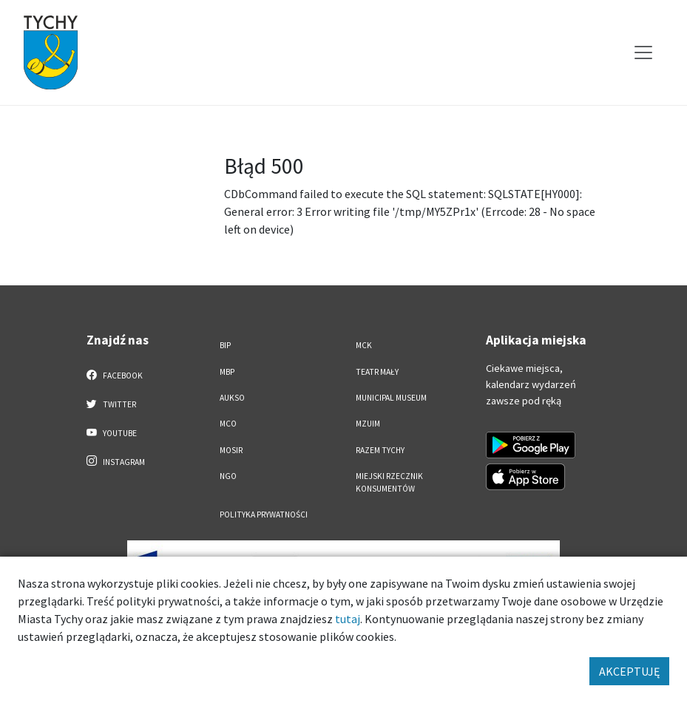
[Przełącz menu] (643, 52)
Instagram (116, 461)
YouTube (112, 432)
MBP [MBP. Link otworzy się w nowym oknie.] (227, 372)
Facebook (115, 374)
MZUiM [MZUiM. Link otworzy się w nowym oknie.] (368, 423)
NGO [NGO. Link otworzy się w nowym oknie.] (228, 476)
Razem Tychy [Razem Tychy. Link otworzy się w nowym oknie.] (380, 450)
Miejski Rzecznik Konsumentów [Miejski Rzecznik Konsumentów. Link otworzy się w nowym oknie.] (389, 482)
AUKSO (232, 398)
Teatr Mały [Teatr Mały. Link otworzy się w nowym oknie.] (377, 372)
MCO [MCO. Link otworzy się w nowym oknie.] (228, 423)
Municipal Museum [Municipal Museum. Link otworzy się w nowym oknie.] (391, 398)
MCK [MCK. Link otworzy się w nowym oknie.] (364, 345)
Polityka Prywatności (264, 514)
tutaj (347, 618)
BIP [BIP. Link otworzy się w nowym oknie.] (225, 345)
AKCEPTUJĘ (629, 671)
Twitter (112, 403)
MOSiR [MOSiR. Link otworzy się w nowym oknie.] (231, 450)
